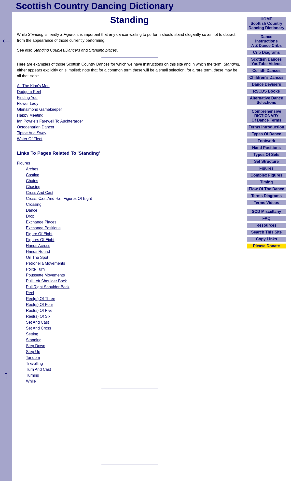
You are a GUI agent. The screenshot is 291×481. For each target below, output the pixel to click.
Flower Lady (27, 103)
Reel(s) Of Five (39, 310)
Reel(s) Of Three (40, 299)
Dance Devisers (266, 84)
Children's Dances (266, 77)
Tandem (33, 358)
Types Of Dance (266, 134)
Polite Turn (35, 269)
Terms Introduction (266, 127)
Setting (32, 334)
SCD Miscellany (266, 211)
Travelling (34, 363)
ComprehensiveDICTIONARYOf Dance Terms (266, 115)
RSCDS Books (266, 91)
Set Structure (266, 161)
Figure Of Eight (39, 234)
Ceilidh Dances (266, 71)
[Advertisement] (129, 426)
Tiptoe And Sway (31, 133)
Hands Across (38, 246)
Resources (266, 225)
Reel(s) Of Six (38, 316)
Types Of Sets (266, 154)
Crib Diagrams (266, 52)
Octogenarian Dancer (35, 127)
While (31, 381)
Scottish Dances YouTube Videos (266, 61)
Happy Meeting (30, 115)
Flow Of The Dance (266, 189)
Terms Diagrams (266, 196)
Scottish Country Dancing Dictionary (95, 6)
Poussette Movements (45, 275)
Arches (32, 169)
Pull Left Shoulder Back (46, 281)
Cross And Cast (39, 193)
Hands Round (38, 251)
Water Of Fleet (29, 139)
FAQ (267, 218)
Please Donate (266, 246)
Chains (32, 181)
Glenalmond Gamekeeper (39, 109)
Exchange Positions (43, 228)
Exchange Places (41, 222)
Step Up (33, 352)
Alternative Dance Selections (266, 100)
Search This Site (266, 232)
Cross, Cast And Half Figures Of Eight (59, 198)
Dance (31, 210)
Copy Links (266, 239)
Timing (266, 182)
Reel (30, 293)
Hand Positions (266, 148)
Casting (32, 175)
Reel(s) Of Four (39, 304)
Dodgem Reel (29, 92)
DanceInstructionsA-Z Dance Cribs (266, 41)
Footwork (266, 141)
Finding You (27, 98)
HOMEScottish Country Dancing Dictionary (266, 23)
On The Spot (37, 257)
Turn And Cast (38, 369)
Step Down (35, 346)
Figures (23, 163)
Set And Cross (38, 328)
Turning (32, 375)
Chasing (33, 187)
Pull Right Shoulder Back (47, 287)
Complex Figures (266, 175)
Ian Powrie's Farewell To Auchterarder (50, 121)
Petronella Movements (45, 263)
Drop (30, 216)
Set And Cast (37, 322)
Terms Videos (266, 203)
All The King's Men (33, 86)
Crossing (34, 204)
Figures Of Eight (40, 240)
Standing (34, 340)
